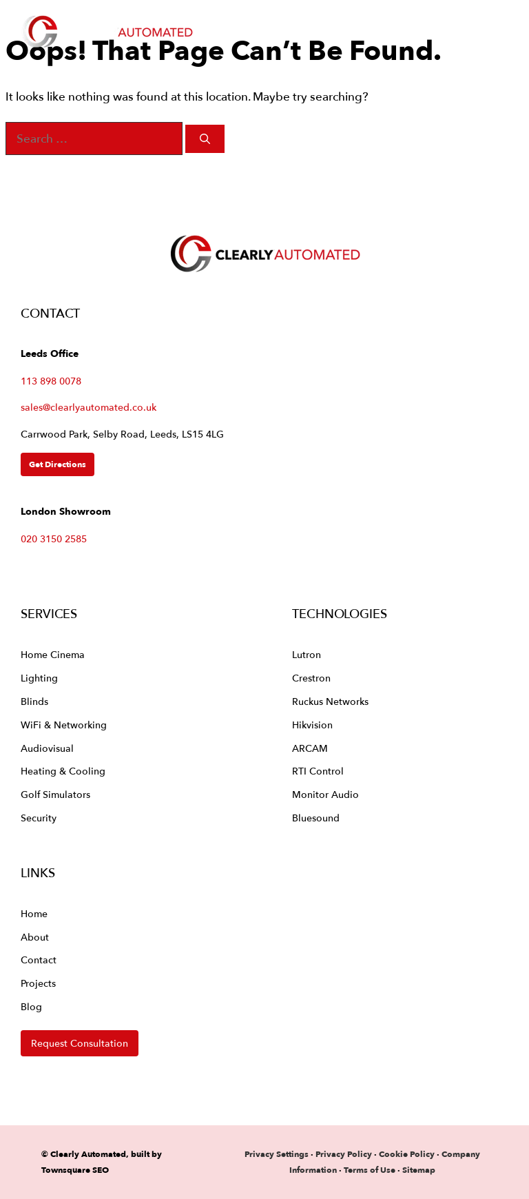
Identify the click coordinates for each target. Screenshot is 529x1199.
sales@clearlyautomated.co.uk (88, 407)
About (35, 937)
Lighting (39, 678)
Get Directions (57, 464)
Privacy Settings (277, 1154)
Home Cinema (53, 654)
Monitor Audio (325, 794)
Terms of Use (369, 1169)
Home (34, 913)
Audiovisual (47, 748)
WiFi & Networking (64, 724)
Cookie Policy (407, 1154)
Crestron (311, 678)
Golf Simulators (55, 794)
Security (38, 818)
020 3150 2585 (54, 538)
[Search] (205, 139)
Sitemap (418, 1169)
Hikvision (312, 724)
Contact (38, 959)
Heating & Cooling (63, 771)
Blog (31, 1006)
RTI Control (318, 771)
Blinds (34, 701)
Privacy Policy (344, 1154)
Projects (38, 983)
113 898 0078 (51, 381)
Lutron (306, 654)
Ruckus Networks (330, 701)
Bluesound (316, 818)
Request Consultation (79, 1043)
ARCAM (310, 748)
